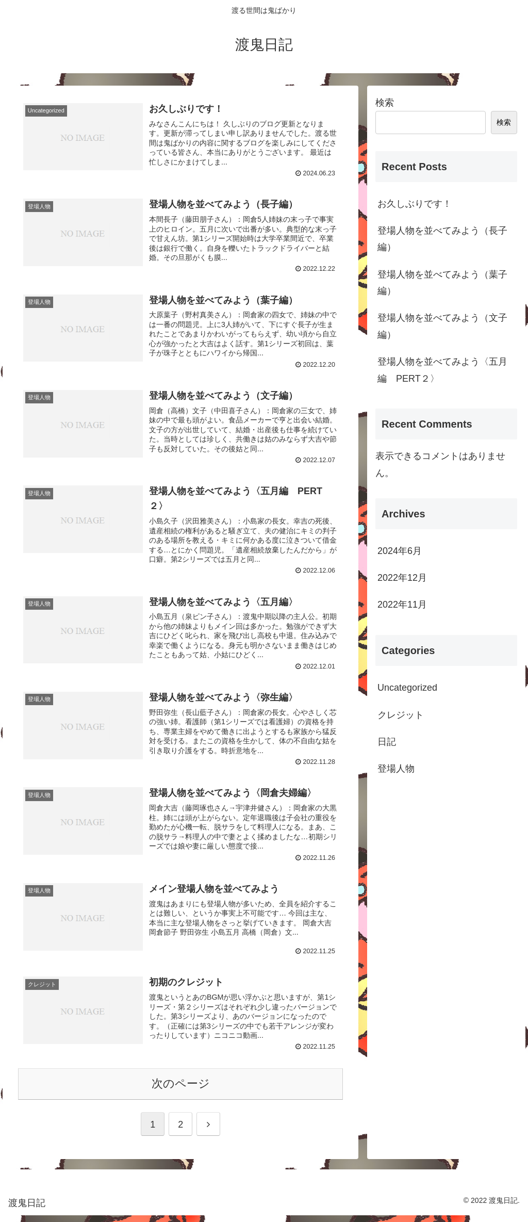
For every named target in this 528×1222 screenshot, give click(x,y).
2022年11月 (402, 604)
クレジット (400, 715)
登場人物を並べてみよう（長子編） (442, 238)
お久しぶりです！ (414, 204)
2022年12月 (402, 578)
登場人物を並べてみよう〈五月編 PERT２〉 (442, 369)
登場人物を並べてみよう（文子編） (442, 326)
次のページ (181, 1090)
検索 (384, 102)
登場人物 (396, 768)
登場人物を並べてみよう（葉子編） (442, 282)
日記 (386, 742)
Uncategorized (407, 687)
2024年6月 (399, 551)
